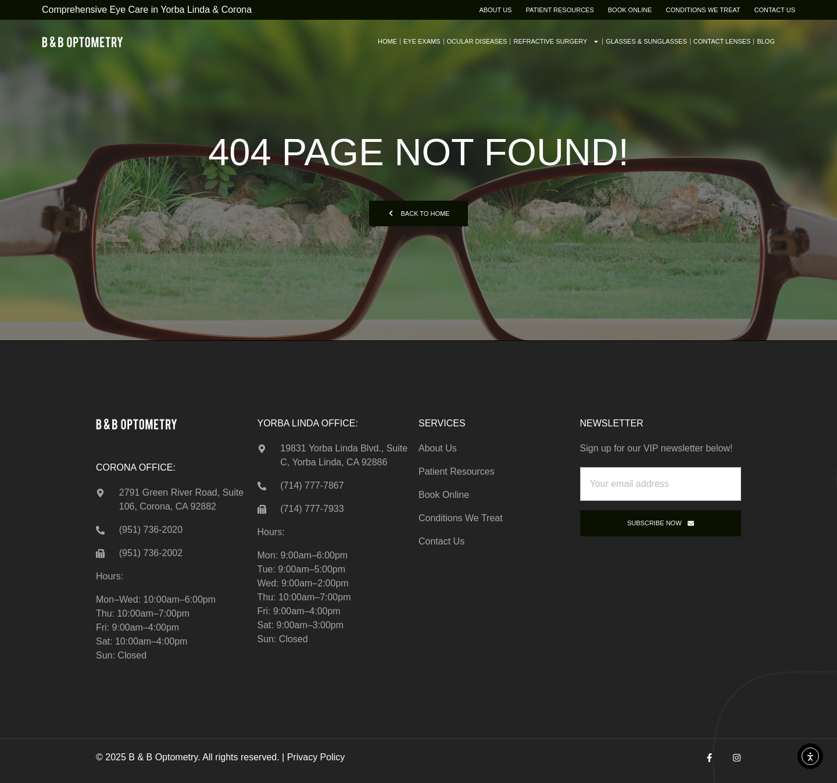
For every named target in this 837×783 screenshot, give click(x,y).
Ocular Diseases (477, 41)
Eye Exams (422, 41)
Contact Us (775, 9)
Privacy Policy (316, 757)
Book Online (630, 9)
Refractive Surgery (556, 42)
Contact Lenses (722, 41)
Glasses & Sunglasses (646, 41)
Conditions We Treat (703, 9)
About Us (495, 9)
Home (387, 41)
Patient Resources (559, 9)
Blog (766, 41)
